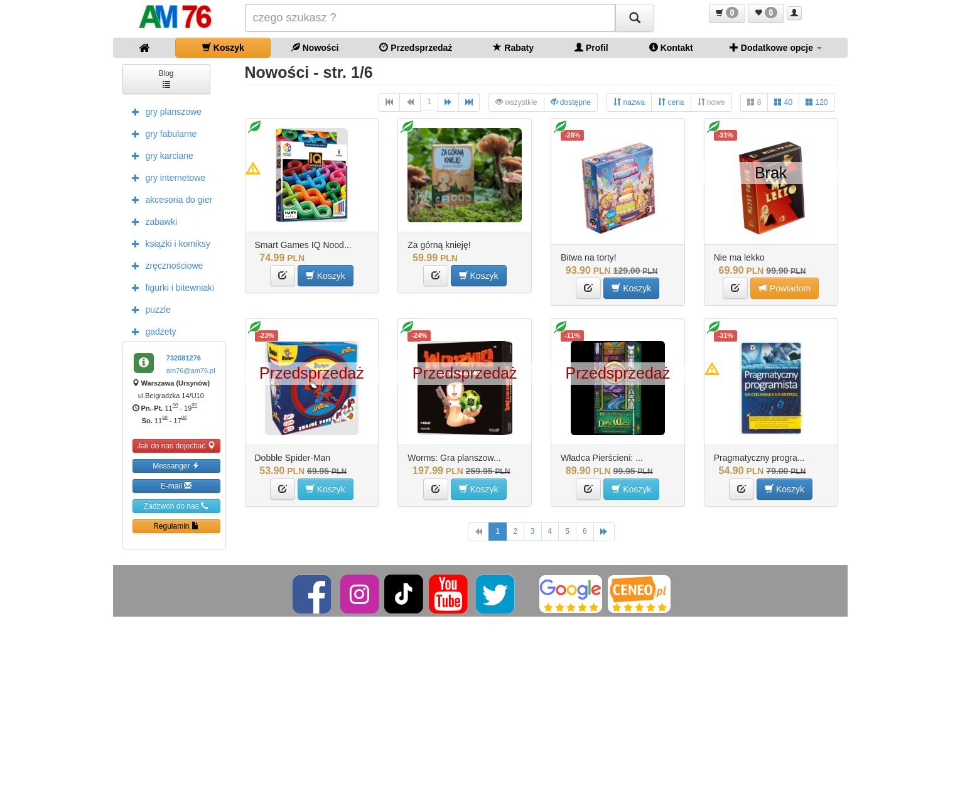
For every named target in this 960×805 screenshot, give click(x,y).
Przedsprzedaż (415, 47)
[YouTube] (449, 593)
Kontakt (671, 47)
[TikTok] (403, 593)
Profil (591, 47)
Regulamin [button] (176, 526)
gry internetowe (166, 177)
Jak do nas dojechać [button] (176, 445)
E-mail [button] (176, 485)
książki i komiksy (168, 243)
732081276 (183, 358)
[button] (727, 13)
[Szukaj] (634, 18)
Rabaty (513, 47)
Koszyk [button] (325, 275)
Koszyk (223, 47)
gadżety (151, 331)
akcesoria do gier (169, 199)
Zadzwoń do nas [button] (176, 506)
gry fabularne (161, 133)
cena (671, 102)
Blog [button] (165, 78)
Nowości (314, 47)
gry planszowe (164, 111)
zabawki (152, 221)
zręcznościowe (164, 265)
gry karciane (159, 155)
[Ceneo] (639, 593)
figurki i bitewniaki (170, 287)
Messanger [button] (176, 465)
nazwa (629, 102)
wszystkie (516, 102)
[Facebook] (313, 593)
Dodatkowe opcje (776, 47)
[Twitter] (496, 593)
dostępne (571, 102)
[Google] (570, 593)
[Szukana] (430, 18)
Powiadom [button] (784, 288)
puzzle (148, 309)
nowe (711, 102)
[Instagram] (360, 593)
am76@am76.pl (190, 370)
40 (783, 102)
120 (817, 102)
